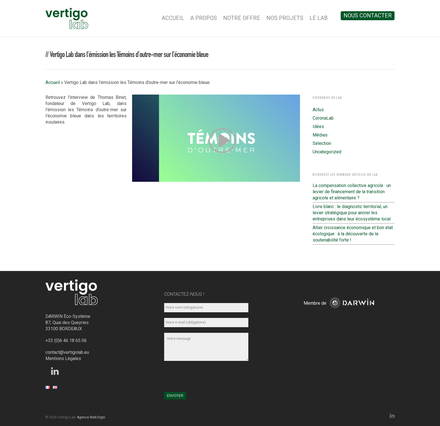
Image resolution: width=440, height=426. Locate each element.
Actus (318, 109)
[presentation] (206, 379)
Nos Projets (284, 18)
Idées (318, 126)
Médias (320, 135)
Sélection (322, 143)
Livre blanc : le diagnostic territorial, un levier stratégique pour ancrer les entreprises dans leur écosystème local (352, 213)
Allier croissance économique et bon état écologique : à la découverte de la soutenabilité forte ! (353, 234)
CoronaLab (323, 118)
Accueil (173, 18)
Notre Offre (241, 18)
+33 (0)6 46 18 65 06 (66, 340)
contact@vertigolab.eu (67, 352)
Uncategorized (327, 151)
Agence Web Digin (91, 417)
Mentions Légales (63, 358)
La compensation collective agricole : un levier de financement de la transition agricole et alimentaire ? (352, 192)
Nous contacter (367, 15)
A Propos (203, 18)
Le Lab (319, 18)
